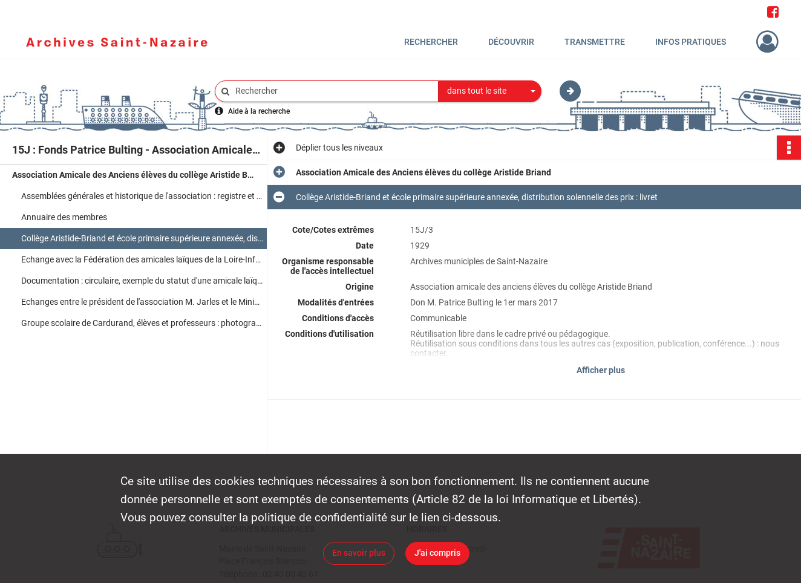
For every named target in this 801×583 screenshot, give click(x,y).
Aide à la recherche (259, 111)
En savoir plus (358, 553)
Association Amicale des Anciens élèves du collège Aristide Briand (133, 175)
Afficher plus (601, 370)
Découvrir (511, 42)
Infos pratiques (690, 42)
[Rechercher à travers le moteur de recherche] (332, 91)
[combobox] (490, 91)
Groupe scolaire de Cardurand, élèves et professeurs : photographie (142, 323)
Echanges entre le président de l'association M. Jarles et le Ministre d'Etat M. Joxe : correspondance (142, 302)
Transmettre (594, 42)
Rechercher (431, 42)
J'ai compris (437, 553)
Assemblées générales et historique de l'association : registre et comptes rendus (142, 196)
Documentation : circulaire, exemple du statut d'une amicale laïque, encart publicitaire (142, 280)
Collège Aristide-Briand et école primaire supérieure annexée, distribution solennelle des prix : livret (142, 238)
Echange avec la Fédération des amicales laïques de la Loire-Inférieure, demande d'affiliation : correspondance (142, 259)
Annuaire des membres (64, 217)
